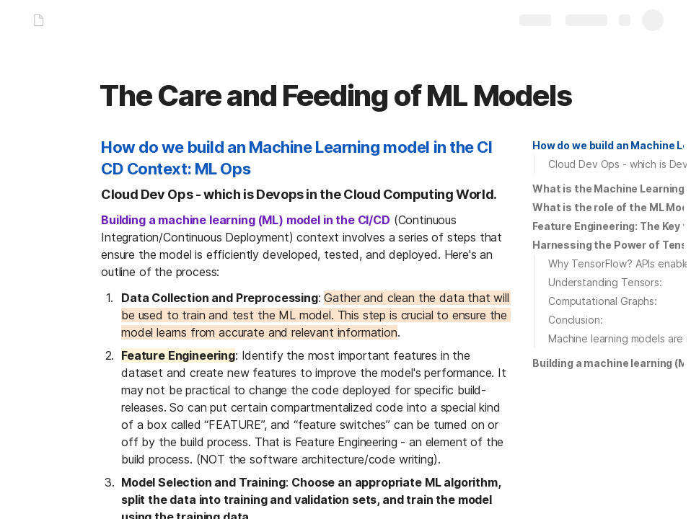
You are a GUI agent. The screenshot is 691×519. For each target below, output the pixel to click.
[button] (608, 145)
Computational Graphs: (602, 301)
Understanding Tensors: (605, 282)
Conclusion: (575, 320)
